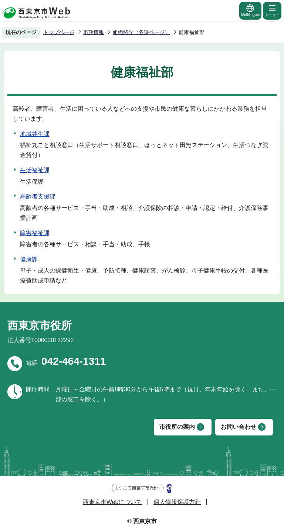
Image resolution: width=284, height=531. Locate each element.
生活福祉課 (35, 170)
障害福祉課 (35, 233)
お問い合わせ (238, 427)
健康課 (29, 259)
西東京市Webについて (112, 502)
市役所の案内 (177, 427)
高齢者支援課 (37, 196)
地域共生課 (35, 134)
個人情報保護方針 (177, 502)
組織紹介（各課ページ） (141, 32)
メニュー (272, 10)
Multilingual (250, 10)
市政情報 (93, 32)
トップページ (58, 32)
